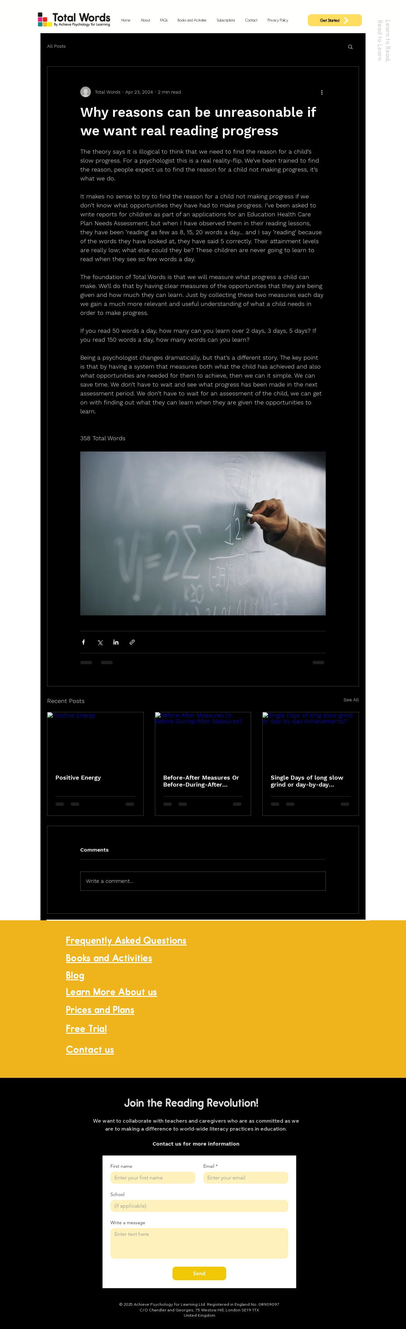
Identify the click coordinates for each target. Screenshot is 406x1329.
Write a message (127, 1222)
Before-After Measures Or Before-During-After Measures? (201, 781)
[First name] (150, 1178)
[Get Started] (335, 20)
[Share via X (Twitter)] (100, 642)
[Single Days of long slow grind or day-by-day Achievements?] (311, 739)
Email (210, 1166)
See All (351, 699)
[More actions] (322, 92)
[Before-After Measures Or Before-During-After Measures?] (203, 739)
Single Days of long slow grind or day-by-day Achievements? (307, 781)
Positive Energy (78, 777)
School (117, 1194)
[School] (197, 1206)
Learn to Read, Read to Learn (384, 41)
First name (121, 1166)
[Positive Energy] (95, 739)
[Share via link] (132, 642)
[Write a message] (199, 1243)
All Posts (56, 46)
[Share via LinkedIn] (116, 642)
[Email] (243, 1178)
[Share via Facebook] (83, 642)
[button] (350, 46)
